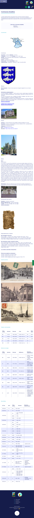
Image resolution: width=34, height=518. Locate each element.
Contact (17, 503)
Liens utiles (18, 499)
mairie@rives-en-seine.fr (9, 127)
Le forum (17, 500)
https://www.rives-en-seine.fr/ (11, 128)
